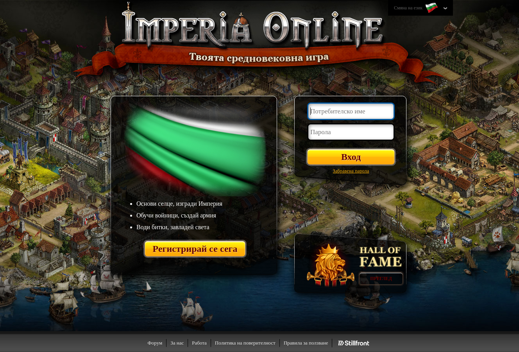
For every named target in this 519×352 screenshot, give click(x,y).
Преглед (381, 278)
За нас (177, 343)
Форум (155, 343)
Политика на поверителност (245, 343)
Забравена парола (351, 171)
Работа (199, 343)
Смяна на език (416, 8)
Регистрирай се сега (195, 249)
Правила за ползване (306, 343)
